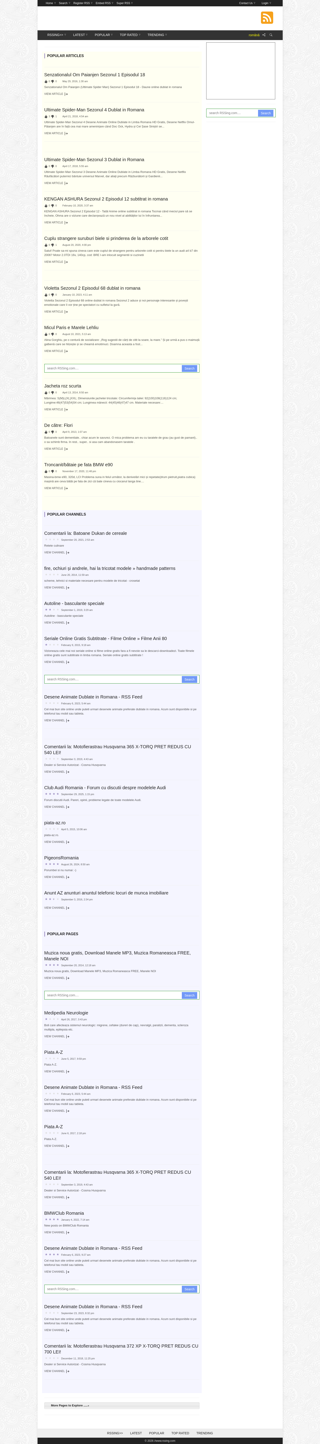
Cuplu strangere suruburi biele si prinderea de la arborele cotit (106, 238)
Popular (156, 1433)
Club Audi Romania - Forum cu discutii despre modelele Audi (105, 787)
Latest (136, 1433)
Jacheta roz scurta (62, 385)
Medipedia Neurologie (66, 1012)
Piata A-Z (53, 1052)
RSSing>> (115, 1433)
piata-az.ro (55, 822)
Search (189, 368)
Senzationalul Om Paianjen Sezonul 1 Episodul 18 (94, 74)
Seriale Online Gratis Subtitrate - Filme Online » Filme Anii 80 (105, 638)
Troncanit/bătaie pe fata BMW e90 (78, 464)
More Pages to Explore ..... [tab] (69, 1405)
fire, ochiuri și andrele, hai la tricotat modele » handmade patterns (109, 568)
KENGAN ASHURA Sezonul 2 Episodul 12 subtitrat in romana (106, 198)
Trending (204, 1433)
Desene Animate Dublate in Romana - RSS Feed (93, 696)
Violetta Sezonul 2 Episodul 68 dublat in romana (92, 288)
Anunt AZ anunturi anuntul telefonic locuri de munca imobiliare (106, 892)
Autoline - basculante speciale (74, 603)
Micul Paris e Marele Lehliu (71, 327)
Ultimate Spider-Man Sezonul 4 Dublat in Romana (94, 109)
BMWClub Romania (64, 1213)
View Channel (57, 553)
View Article (56, 94)
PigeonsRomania (61, 857)
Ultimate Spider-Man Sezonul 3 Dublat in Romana (94, 159)
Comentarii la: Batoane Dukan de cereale (85, 533)
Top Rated (180, 1433)
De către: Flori (58, 425)
